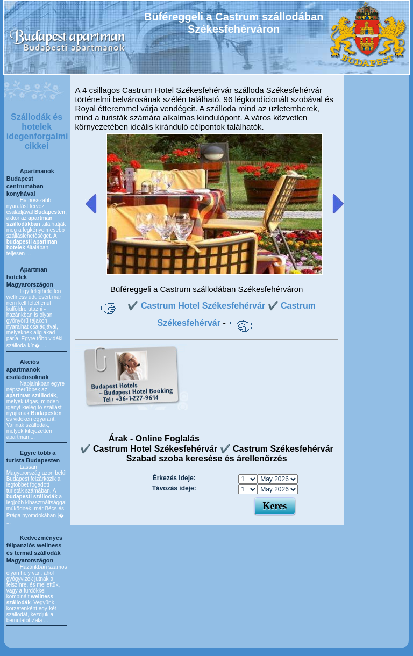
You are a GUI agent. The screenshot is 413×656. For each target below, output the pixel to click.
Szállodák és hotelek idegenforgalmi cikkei (37, 131)
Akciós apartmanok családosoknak (27, 369)
